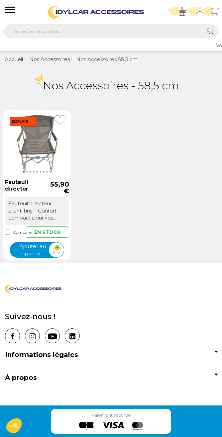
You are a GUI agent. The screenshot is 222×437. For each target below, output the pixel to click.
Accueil (14, 59)
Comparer (15, 232)
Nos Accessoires (49, 59)
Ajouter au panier (42, 250)
